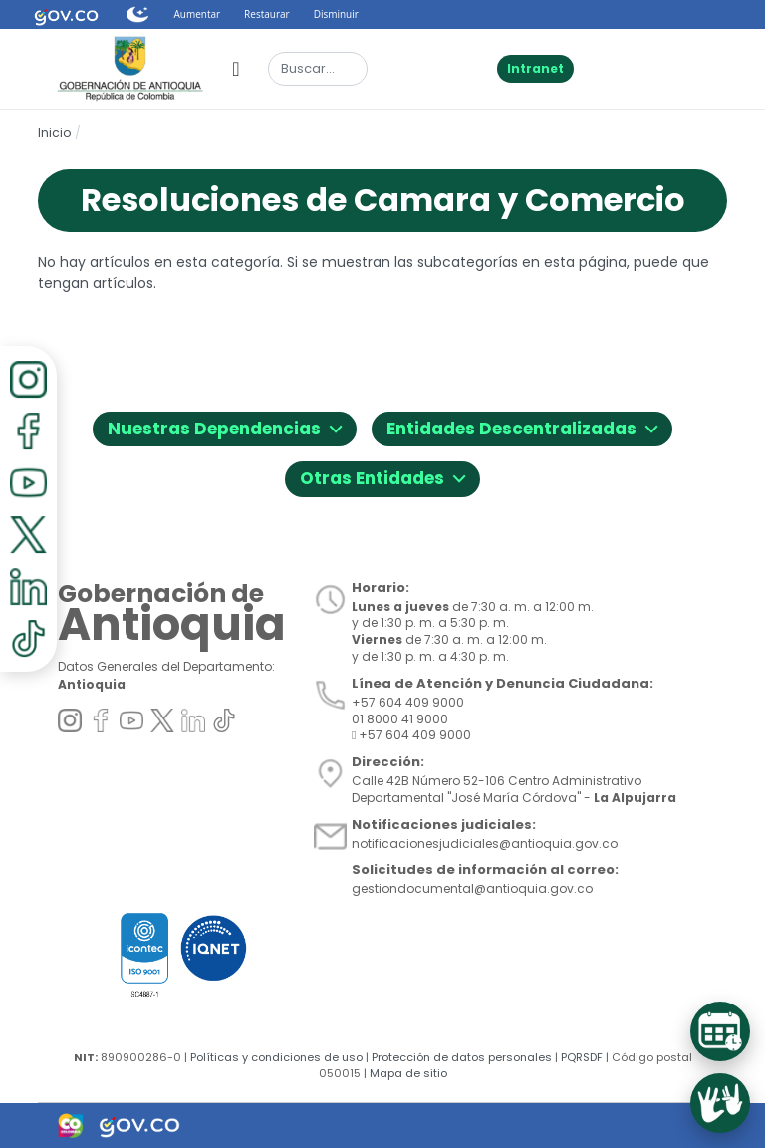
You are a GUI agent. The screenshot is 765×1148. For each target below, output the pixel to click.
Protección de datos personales (462, 1057)
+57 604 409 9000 (411, 734)
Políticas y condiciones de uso (276, 1057)
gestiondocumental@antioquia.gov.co (472, 888)
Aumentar (196, 14)
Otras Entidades (382, 475)
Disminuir (336, 14)
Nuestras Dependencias (225, 426)
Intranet (535, 68)
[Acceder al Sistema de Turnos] (720, 1031)
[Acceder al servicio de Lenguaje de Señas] (720, 1103)
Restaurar (267, 14)
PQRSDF (582, 1057)
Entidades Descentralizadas (521, 426)
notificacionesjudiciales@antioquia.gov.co (485, 843)
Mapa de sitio (408, 1073)
